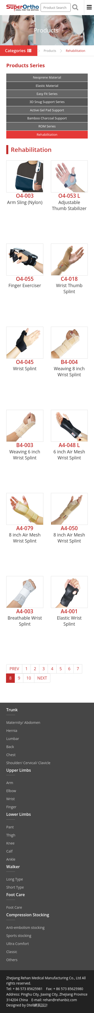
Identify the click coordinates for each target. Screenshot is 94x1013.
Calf (9, 851)
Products (50, 51)
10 (28, 678)
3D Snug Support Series (46, 101)
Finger (11, 806)
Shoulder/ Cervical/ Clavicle (28, 762)
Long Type (14, 879)
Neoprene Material (47, 77)
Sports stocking (18, 935)
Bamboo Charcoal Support (47, 118)
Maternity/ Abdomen (23, 722)
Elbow (11, 790)
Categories (18, 50)
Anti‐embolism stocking (25, 927)
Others (12, 959)
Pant (10, 827)
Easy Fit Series (47, 93)
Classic (11, 951)
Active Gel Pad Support (47, 110)
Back (10, 746)
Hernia (11, 730)
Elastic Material (47, 85)
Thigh (10, 835)
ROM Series (47, 126)
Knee (10, 843)
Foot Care (14, 907)
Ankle (10, 859)
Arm (9, 782)
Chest (11, 754)
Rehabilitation (47, 134)
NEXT (42, 678)
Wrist (10, 798)
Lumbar (12, 738)
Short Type (15, 887)
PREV (14, 668)
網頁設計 (41, 1005)
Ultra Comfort (17, 943)
